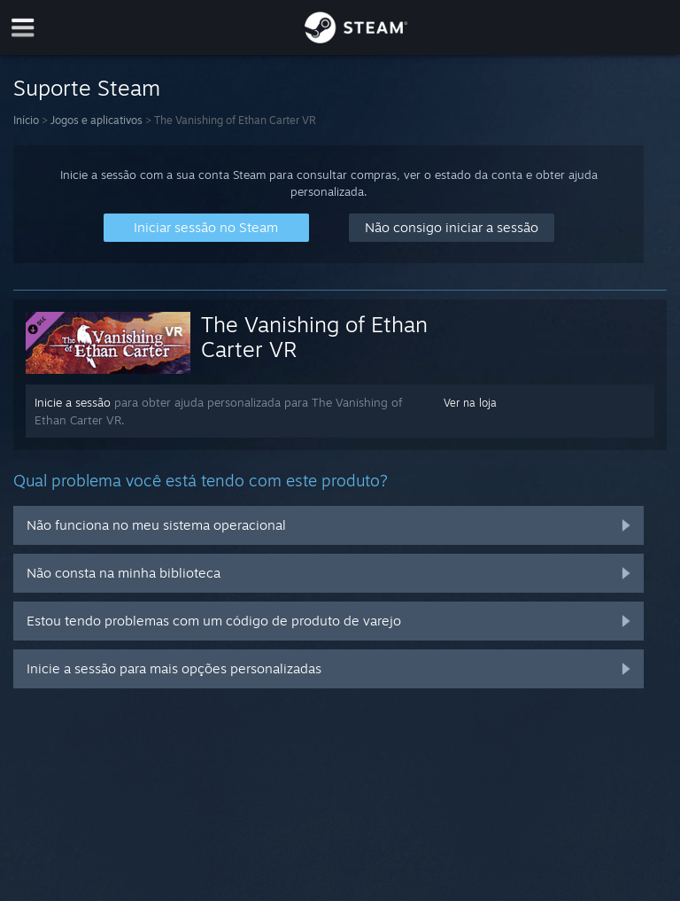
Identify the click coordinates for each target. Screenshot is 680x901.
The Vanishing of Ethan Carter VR (314, 336)
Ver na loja (470, 402)
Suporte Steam (86, 87)
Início (26, 120)
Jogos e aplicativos (96, 120)
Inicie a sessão (73, 402)
